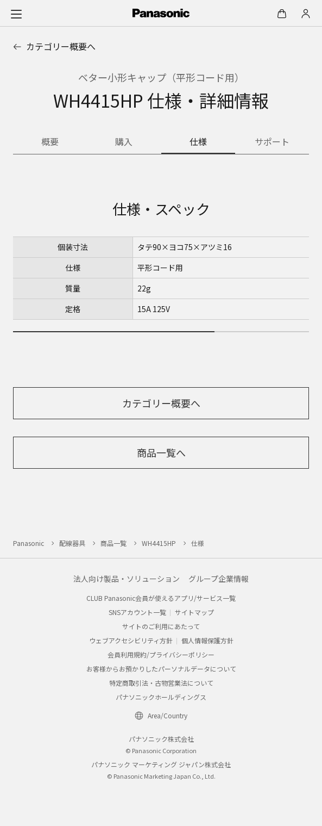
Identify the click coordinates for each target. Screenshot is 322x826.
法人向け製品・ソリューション (126, 578)
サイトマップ (194, 612)
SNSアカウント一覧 (137, 612)
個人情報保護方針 (207, 640)
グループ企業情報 (218, 578)
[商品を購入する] (124, 142)
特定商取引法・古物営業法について (161, 682)
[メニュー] (16, 14)
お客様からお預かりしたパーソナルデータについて (161, 668)
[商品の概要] (50, 142)
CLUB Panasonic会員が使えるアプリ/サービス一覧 (161, 598)
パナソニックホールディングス (161, 696)
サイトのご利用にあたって (161, 626)
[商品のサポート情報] (272, 142)
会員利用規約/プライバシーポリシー (161, 654)
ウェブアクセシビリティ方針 (131, 640)
